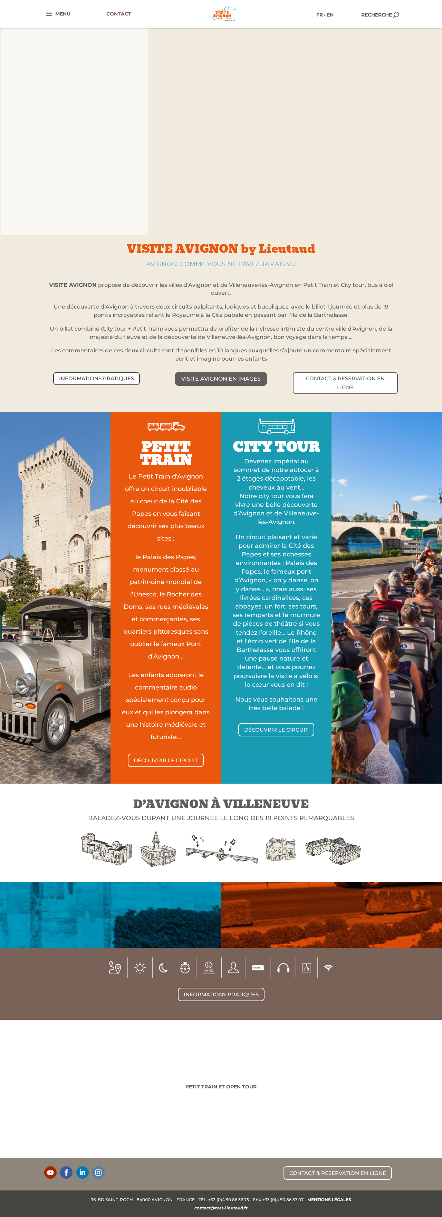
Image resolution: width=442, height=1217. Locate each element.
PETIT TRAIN (166, 453)
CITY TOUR (276, 446)
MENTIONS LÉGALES (329, 1199)
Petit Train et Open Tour (221, 1087)
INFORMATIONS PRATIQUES (96, 378)
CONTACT (118, 14)
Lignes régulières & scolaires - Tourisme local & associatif (133, 1091)
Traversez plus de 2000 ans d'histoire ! (397, 1088)
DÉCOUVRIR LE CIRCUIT (166, 760)
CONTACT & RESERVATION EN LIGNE (345, 383)
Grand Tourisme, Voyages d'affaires (309, 1088)
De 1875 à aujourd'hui (44, 1086)
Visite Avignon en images (221, 378)
